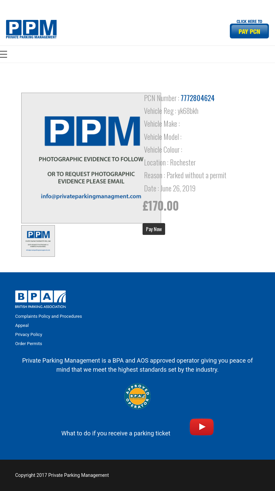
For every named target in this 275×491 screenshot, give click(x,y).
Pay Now (154, 229)
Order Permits (28, 343)
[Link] (31, 29)
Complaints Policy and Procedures (48, 316)
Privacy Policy (28, 334)
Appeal (22, 325)
